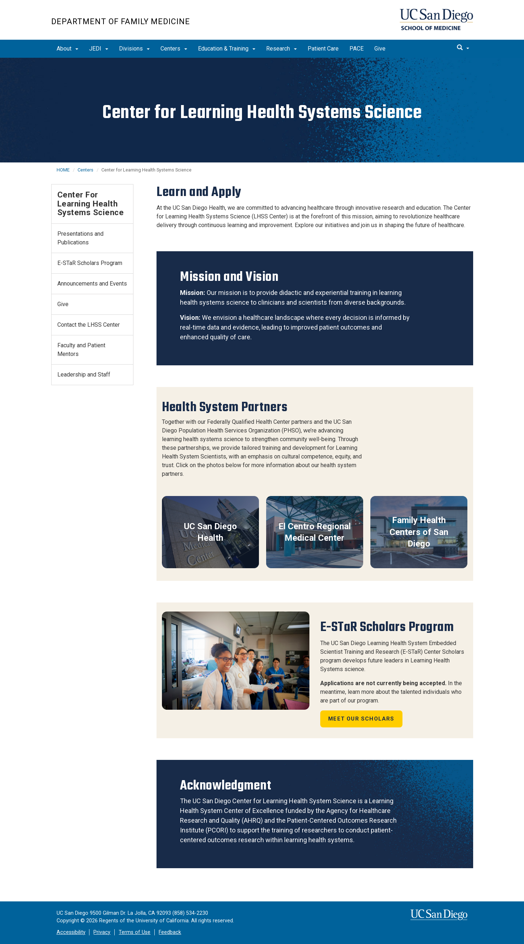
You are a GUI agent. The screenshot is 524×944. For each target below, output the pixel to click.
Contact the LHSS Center (88, 324)
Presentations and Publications (80, 238)
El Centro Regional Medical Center (314, 532)
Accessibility (71, 932)
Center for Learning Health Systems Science (90, 203)
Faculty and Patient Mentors (81, 349)
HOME (63, 170)
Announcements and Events (92, 283)
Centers (173, 48)
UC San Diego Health (210, 532)
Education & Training (226, 48)
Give (380, 48)
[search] (463, 48)
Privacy (101, 932)
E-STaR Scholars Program (89, 263)
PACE (356, 48)
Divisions (134, 48)
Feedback (170, 932)
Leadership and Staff (83, 374)
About (67, 48)
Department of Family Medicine (120, 21)
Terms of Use (134, 932)
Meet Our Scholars (361, 718)
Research (281, 48)
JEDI (98, 48)
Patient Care (323, 48)
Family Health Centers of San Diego (418, 532)
